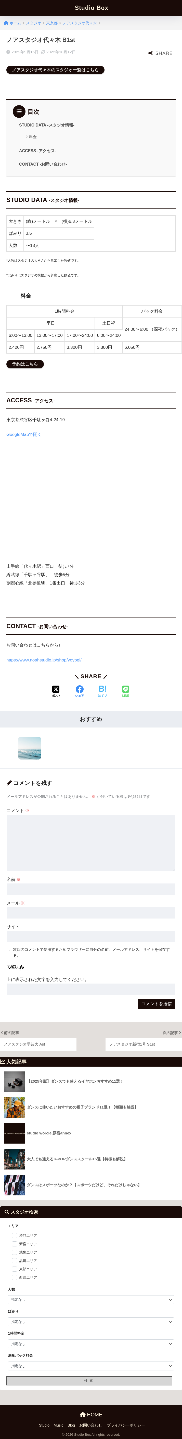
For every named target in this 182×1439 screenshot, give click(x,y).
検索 (89, 1381)
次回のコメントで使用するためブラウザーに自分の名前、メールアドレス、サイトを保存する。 (91, 952)
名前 (14, 879)
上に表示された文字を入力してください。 (48, 979)
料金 (33, 137)
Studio (44, 1425)
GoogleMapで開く (24, 434)
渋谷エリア (28, 1235)
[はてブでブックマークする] (102, 692)
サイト (13, 926)
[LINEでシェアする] (125, 692)
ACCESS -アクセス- (37, 151)
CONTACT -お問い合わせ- (43, 164)
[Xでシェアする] (56, 692)
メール (16, 903)
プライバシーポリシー (126, 1425)
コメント (18, 810)
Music (58, 1425)
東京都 (52, 23)
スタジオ (33, 23)
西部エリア (28, 1277)
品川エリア (28, 1260)
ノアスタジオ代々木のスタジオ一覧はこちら (55, 69)
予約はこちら (25, 364)
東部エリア (28, 1269)
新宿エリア (28, 1244)
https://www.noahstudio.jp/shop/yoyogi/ (44, 660)
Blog (71, 1425)
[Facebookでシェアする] (79, 692)
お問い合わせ (90, 1425)
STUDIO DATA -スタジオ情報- (46, 125)
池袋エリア (28, 1252)
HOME (91, 1414)
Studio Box (91, 8)
